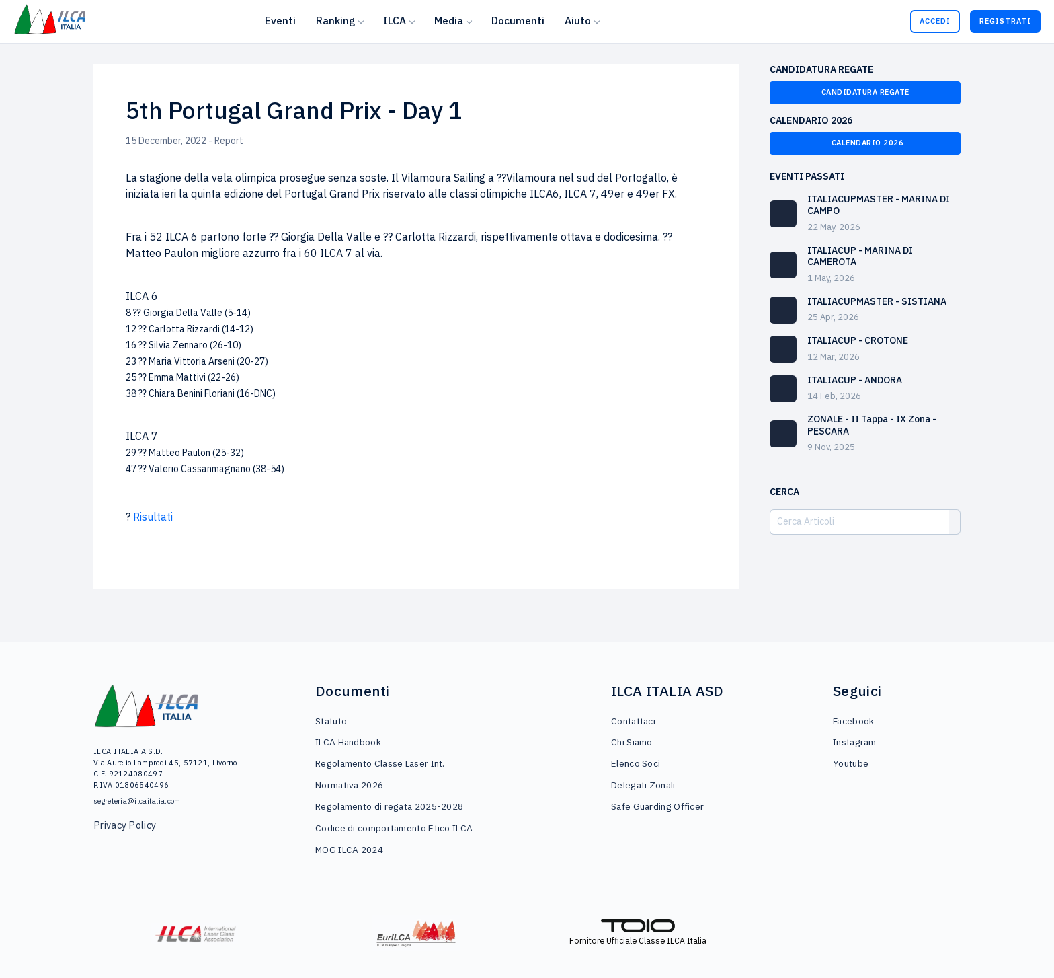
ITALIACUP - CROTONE (857, 340)
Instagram (855, 742)
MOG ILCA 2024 (349, 849)
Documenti (517, 20)
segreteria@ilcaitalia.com (137, 801)
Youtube (850, 763)
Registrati (1005, 21)
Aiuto (578, 20)
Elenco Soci (635, 763)
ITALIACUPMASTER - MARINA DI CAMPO (878, 205)
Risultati (153, 516)
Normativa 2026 (349, 785)
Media (448, 20)
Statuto (331, 721)
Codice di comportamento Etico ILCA (394, 828)
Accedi (935, 21)
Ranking (335, 20)
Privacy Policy (124, 825)
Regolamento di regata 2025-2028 (389, 806)
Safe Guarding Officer (657, 806)
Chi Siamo (632, 742)
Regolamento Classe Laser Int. (380, 763)
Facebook (853, 721)
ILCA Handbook (348, 742)
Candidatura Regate (865, 92)
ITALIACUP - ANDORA (854, 380)
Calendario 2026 (865, 142)
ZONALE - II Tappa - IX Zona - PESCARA (871, 425)
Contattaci (633, 721)
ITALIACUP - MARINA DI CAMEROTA (860, 256)
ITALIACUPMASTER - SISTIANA (876, 301)
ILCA (394, 20)
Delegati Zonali (643, 785)
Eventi (280, 20)
